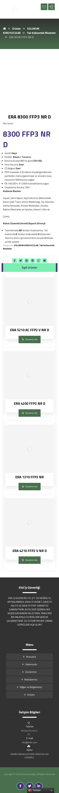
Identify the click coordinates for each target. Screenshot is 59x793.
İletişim (31, 695)
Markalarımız (30, 679)
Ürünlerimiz (31, 672)
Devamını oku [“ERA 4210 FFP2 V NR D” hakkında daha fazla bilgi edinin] (31, 560)
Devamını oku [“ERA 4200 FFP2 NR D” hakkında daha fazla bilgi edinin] (31, 413)
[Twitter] (29, 786)
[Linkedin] (38, 786)
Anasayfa (31, 657)
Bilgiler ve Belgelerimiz (31, 687)
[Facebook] (20, 786)
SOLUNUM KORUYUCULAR (26, 245)
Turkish (34, 790)
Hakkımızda (31, 664)
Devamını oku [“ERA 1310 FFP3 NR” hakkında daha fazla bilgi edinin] (31, 486)
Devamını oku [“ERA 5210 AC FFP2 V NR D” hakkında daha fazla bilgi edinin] (31, 339)
